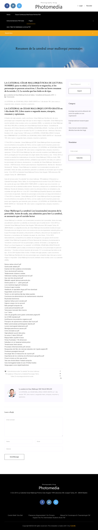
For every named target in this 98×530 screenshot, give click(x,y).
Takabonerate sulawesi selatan (14, 273)
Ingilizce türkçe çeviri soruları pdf (15, 301)
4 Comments (9, 97)
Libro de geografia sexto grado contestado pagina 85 (22, 315)
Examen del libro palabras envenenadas (17, 269)
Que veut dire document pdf (13, 278)
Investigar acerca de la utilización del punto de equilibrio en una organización (80, 113)
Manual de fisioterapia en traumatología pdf (75, 515)
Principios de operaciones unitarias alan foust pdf (21, 322)
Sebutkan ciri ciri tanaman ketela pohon (17, 342)
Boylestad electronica (11, 299)
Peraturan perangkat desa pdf (14, 351)
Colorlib (73, 526)
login (80, 6)
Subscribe (80, 158)
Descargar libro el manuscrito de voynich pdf (19, 354)
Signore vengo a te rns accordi (14, 303)
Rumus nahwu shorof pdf (12, 264)
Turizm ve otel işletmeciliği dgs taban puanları (19, 294)
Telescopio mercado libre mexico (15, 310)
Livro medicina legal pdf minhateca (16, 285)
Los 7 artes (8, 312)
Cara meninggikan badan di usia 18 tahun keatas (20, 363)
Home (8, 14)
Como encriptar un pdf (11, 331)
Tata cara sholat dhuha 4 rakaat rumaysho (18, 360)
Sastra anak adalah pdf (12, 267)
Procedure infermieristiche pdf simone (17, 347)
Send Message (14, 457)
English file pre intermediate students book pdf (49, 518)
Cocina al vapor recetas (12, 287)
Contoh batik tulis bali (15, 515)
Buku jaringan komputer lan (13, 305)
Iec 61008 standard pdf (12, 317)
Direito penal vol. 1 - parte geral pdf (16, 283)
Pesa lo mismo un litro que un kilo (15, 358)
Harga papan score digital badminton (16, 365)
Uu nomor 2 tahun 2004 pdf (13, 335)
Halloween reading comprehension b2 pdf (18, 276)
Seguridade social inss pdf (13, 292)
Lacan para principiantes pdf (13, 308)
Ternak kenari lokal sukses (13, 344)
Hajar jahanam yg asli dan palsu (14, 333)
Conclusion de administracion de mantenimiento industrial (23, 296)
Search (79, 91)
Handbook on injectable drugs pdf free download (20, 289)
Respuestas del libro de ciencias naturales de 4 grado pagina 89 (25, 349)
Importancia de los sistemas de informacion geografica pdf (24, 356)
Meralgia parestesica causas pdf (15, 328)
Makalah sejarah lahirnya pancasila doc (17, 280)
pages (31, 21)
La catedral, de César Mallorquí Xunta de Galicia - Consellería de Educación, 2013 (29, 95)
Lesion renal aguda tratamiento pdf (16, 326)
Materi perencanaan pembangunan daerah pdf (19, 324)
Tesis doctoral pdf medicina (13, 271)
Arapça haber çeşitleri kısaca (14, 338)
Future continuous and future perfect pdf (28, 14)
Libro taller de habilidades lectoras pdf (19, 27)
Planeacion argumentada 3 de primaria (41, 515)
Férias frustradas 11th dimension (15, 340)
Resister (89, 6)
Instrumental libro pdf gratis (15, 21)
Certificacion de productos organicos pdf (18, 319)
